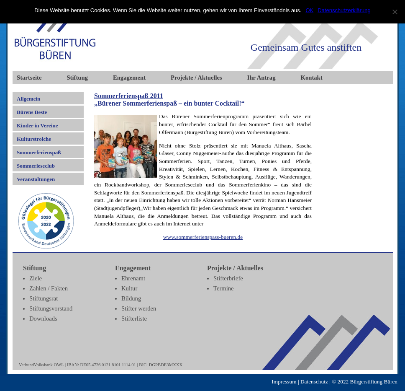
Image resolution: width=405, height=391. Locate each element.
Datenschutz (314, 381)
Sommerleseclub (36, 166)
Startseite (29, 77)
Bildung (131, 298)
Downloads (43, 318)
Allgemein (28, 99)
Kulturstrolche (34, 139)
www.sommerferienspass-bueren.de (203, 237)
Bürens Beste (32, 112)
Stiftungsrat (43, 298)
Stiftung (77, 77)
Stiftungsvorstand (50, 308)
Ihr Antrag (261, 77)
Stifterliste (134, 318)
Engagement (129, 77)
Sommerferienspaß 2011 (128, 95)
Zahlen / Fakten (48, 288)
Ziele (35, 278)
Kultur (129, 288)
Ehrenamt (133, 278)
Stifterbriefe (228, 278)
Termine (223, 288)
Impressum (284, 381)
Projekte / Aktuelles (196, 77)
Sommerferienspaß (39, 152)
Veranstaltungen (36, 179)
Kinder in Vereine (37, 125)
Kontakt (312, 77)
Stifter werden (138, 308)
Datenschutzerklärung (344, 10)
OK (309, 10)
